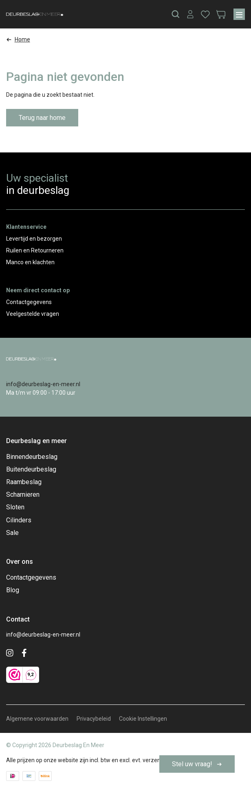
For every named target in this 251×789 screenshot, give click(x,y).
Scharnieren (23, 494)
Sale (12, 533)
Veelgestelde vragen (32, 314)
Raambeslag (24, 482)
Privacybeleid (94, 718)
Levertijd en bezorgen (34, 238)
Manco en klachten (30, 262)
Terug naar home (42, 118)
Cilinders (18, 520)
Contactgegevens (29, 302)
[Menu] (239, 14)
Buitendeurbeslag (31, 469)
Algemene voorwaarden (37, 718)
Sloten (15, 507)
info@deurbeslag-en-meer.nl (43, 384)
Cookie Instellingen (143, 718)
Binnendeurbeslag (31, 457)
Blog (12, 590)
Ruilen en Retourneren (35, 250)
